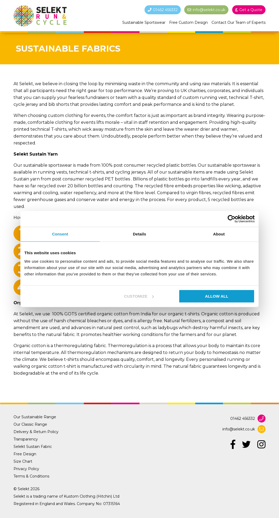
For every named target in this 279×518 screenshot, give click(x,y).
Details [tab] (139, 234)
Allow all (216, 296)
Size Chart (23, 461)
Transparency (26, 439)
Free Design (25, 454)
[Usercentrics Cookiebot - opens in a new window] (231, 219)
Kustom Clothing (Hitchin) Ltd (91, 496)
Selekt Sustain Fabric (33, 446)
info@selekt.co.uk (238, 429)
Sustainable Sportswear (143, 22)
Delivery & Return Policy (36, 431)
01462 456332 (242, 418)
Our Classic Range (30, 424)
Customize (139, 296)
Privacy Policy (26, 468)
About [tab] (219, 234)
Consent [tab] (60, 234)
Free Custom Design (188, 22)
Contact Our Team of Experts (239, 22)
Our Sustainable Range (35, 417)
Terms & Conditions (31, 476)
